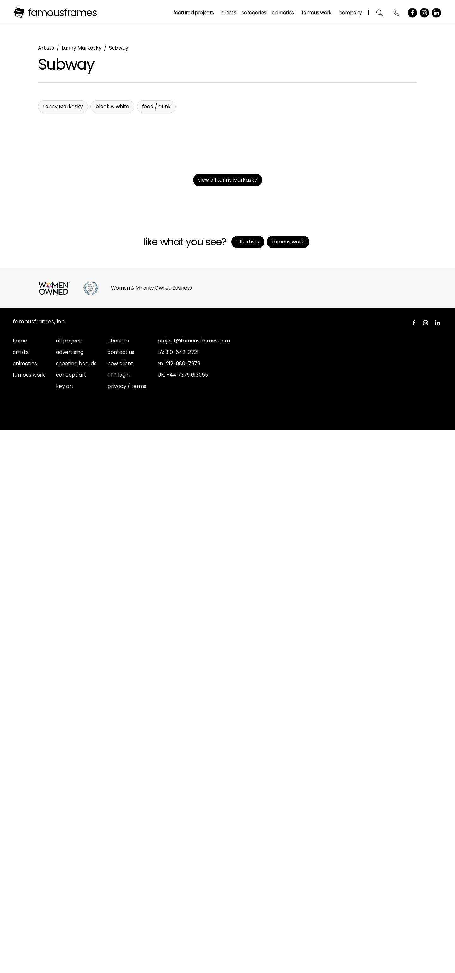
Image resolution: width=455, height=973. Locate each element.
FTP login (119, 917)
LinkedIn (437, 12)
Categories (255, 12)
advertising (69, 895)
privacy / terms (127, 929)
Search (381, 12)
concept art (71, 917)
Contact (397, 12)
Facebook (413, 12)
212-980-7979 (183, 906)
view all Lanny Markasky (227, 722)
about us (118, 883)
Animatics (284, 12)
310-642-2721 (182, 895)
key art (65, 929)
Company (351, 12)
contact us (121, 895)
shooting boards (76, 906)
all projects (70, 883)
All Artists (248, 784)
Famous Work (318, 12)
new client (120, 906)
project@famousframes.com (193, 883)
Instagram (425, 12)
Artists (230, 12)
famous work (29, 917)
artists (20, 895)
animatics (25, 906)
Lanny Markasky (81, 48)
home (20, 883)
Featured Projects (195, 12)
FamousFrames (62, 12)
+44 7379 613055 (187, 917)
